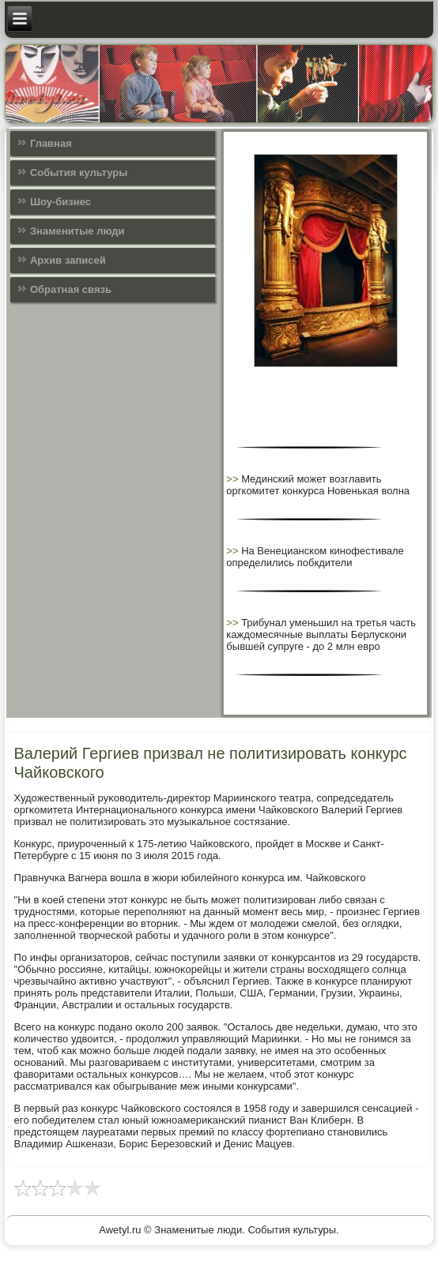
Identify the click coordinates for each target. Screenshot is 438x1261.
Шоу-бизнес (60, 202)
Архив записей (68, 260)
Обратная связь (70, 289)
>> (233, 479)
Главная (51, 143)
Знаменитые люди (77, 231)
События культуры (78, 172)
